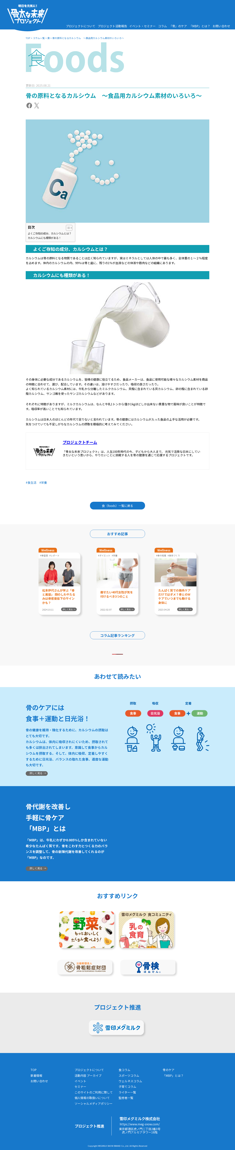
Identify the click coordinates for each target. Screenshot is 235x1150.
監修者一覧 (126, 1098)
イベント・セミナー (142, 26)
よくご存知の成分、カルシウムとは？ (49, 233)
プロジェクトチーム (80, 442)
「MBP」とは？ (199, 26)
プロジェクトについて (80, 26)
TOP (28, 38)
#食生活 (31, 482)
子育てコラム (127, 1086)
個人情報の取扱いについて (92, 1098)
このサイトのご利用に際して (94, 1092)
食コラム (124, 1070)
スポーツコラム (129, 1075)
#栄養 (43, 482)
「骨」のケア (178, 26)
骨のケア (168, 1070)
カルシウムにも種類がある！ (44, 238)
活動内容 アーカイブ (88, 1075)
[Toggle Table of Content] (67, 228)
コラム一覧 (39, 38)
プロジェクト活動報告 (112, 26)
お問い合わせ (221, 26)
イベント (80, 1081)
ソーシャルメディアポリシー (94, 1103)
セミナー (80, 1086)
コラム (162, 26)
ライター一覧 (127, 1092)
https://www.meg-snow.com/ (140, 1124)
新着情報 (36, 1075)
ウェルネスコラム (130, 1081)
